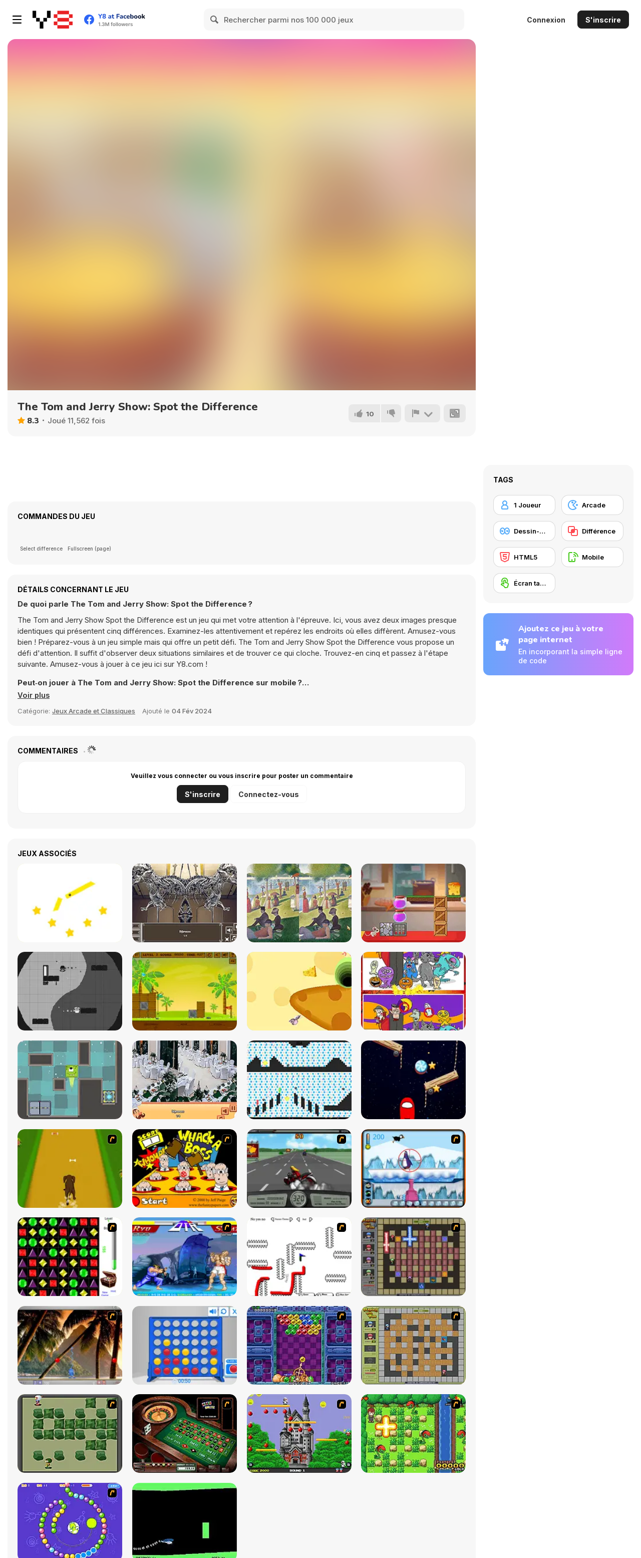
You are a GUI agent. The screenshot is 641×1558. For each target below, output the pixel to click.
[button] (34, 695)
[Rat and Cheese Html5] (299, 991)
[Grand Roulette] (184, 1433)
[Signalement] (422, 413)
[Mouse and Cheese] (413, 903)
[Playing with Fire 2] (413, 1256)
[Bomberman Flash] (70, 1433)
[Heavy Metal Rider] (299, 1168)
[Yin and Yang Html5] (70, 991)
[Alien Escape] (70, 1080)
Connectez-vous (268, 794)
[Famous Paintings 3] (299, 903)
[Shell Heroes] (184, 991)
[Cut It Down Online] (70, 903)
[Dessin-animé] (524, 531)
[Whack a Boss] (184, 1168)
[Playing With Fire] (413, 1345)
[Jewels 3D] (70, 1256)
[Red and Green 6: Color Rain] (299, 1080)
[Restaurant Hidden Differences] (184, 1080)
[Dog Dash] (70, 1168)
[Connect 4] (184, 1345)
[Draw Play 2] (299, 1256)
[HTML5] (524, 557)
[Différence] (592, 531)
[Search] (215, 20)
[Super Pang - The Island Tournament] (70, 1345)
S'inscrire (603, 20)
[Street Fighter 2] (184, 1256)
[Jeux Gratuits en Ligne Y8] (52, 20)
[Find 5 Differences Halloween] (413, 991)
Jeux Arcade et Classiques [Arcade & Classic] (93, 711)
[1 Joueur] (524, 505)
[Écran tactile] (524, 583)
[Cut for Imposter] (413, 1080)
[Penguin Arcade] (413, 1168)
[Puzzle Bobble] (299, 1345)
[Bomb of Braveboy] (413, 1433)
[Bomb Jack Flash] (299, 1433)
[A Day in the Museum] (184, 903)
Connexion (546, 20)
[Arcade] (592, 505)
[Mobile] (592, 557)
